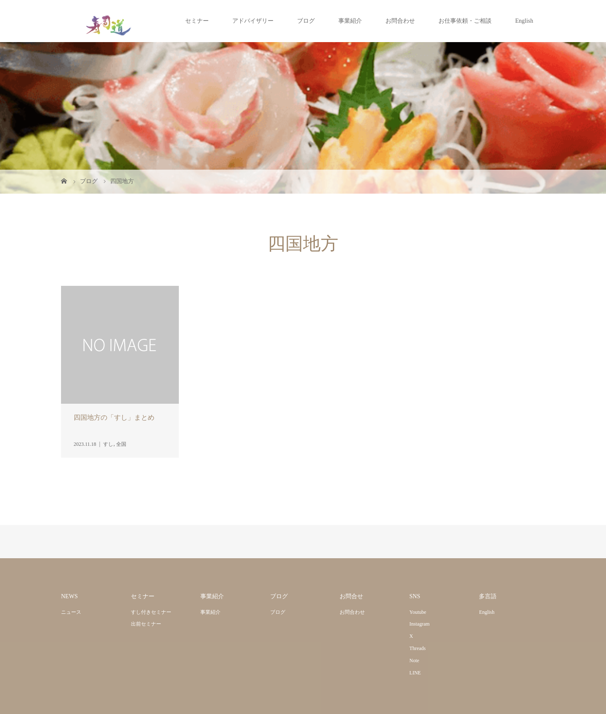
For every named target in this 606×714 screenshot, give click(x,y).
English (524, 21)
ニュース (71, 612)
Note (414, 660)
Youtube (417, 612)
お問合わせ (400, 21)
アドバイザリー (253, 21)
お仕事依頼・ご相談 (465, 21)
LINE (415, 673)
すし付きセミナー (151, 612)
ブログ (306, 21)
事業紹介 (350, 21)
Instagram (419, 624)
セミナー (197, 21)
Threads (417, 648)
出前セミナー (146, 624)
